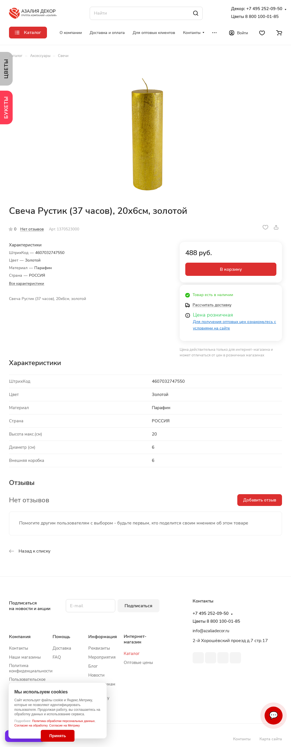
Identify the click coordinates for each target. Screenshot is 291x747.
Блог (93, 666)
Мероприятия (102, 657)
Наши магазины (25, 657)
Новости (96, 675)
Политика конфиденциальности (31, 668)
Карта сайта (271, 739)
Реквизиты (99, 648)
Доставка (62, 648)
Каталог (132, 653)
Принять (57, 736)
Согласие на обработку (31, 725)
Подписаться (138, 606)
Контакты (18, 648)
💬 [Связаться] (273, 715)
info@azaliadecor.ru (211, 631)
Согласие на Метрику (64, 725)
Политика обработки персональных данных (63, 721)
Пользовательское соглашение (27, 682)
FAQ (57, 657)
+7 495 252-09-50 (264, 9)
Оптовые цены (138, 662)
